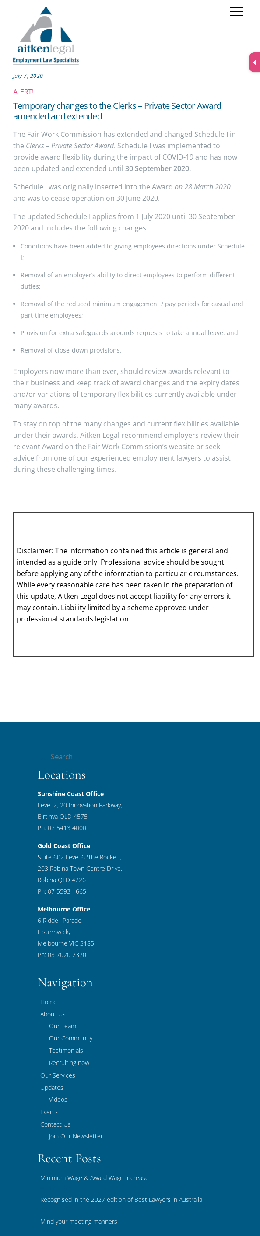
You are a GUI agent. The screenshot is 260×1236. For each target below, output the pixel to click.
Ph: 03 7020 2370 (62, 954)
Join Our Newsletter (76, 1136)
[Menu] (236, 12)
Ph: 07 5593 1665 (62, 891)
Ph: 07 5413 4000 (62, 828)
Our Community (70, 1038)
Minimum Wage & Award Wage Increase (94, 1177)
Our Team (62, 1026)
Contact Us (55, 1124)
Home (48, 1002)
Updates (51, 1087)
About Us (53, 1014)
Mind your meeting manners (78, 1221)
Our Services (57, 1075)
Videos (58, 1099)
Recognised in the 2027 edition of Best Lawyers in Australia (121, 1199)
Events (49, 1112)
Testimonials (66, 1050)
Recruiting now (69, 1062)
